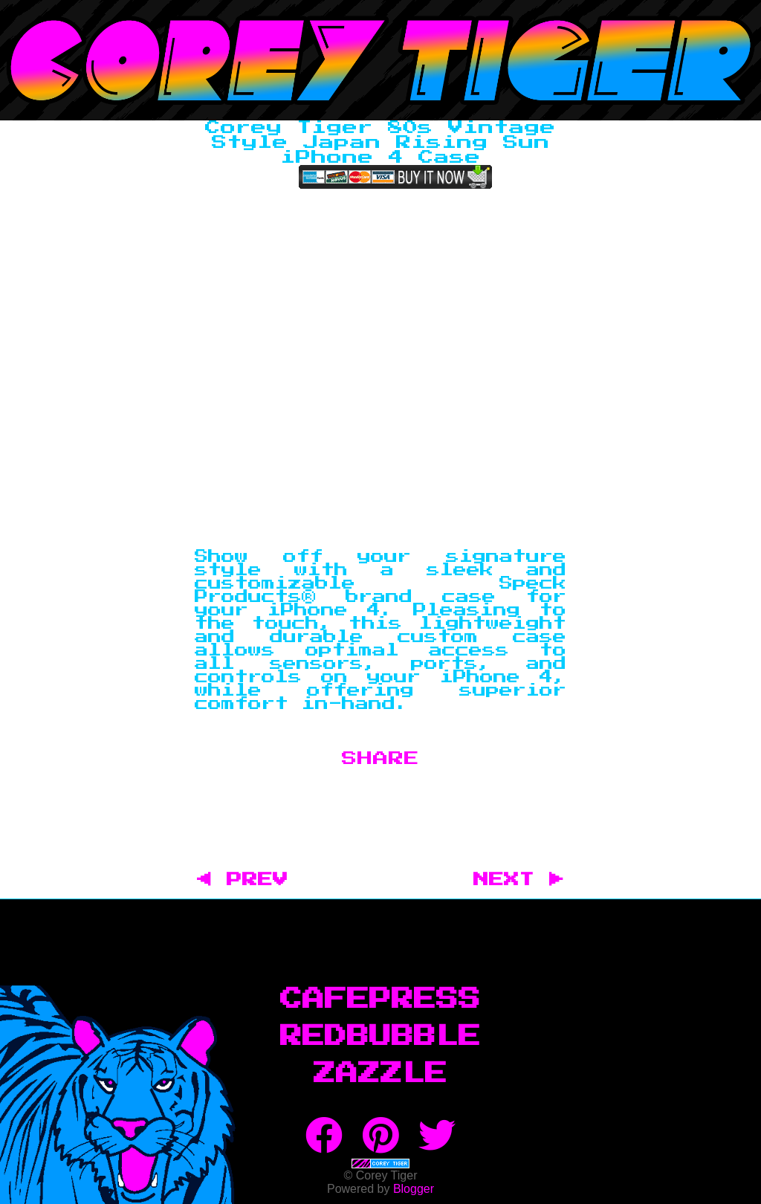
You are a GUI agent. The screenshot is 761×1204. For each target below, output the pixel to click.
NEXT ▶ (518, 880)
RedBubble (380, 1037)
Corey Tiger (380, 60)
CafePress (380, 999)
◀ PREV (250, 880)
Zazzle (380, 1074)
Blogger (413, 1188)
